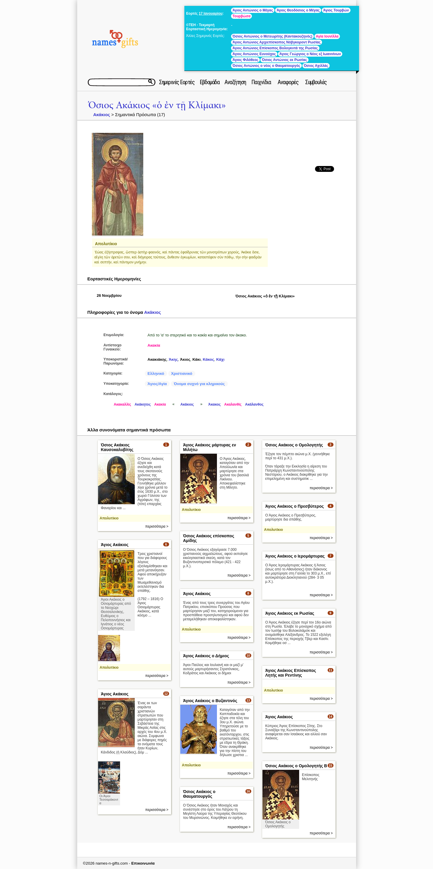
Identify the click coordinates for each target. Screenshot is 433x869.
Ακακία (154, 345)
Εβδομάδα (209, 82)
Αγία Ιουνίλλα (327, 36)
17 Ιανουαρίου (211, 13)
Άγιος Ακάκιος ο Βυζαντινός (210, 700)
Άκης (173, 359)
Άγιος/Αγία (157, 384)
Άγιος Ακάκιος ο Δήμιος (206, 655)
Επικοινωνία (143, 863)
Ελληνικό (156, 373)
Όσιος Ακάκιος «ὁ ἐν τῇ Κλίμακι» (157, 105)
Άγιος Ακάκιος (115, 544)
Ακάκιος (101, 114)
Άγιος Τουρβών (336, 10)
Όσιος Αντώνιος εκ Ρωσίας (284, 60)
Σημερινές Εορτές (176, 82)
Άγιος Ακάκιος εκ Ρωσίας (289, 613)
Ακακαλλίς (122, 404)
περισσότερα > (157, 526)
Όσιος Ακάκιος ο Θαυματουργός (199, 794)
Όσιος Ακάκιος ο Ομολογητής (294, 445)
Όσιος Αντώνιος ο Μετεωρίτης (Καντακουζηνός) (272, 36)
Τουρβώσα (241, 16)
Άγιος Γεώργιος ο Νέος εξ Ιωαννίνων (310, 54)
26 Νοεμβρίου (109, 295)
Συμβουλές (316, 82)
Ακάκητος (142, 404)
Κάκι (197, 359)
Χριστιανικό (181, 373)
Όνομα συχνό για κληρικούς (199, 384)
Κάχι (220, 359)
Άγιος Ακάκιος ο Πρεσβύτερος (294, 506)
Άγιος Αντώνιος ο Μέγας (252, 10)
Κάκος (208, 359)
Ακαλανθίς (233, 404)
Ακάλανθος (254, 404)
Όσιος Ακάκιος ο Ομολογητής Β (296, 765)
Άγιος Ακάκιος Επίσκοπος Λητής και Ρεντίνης (290, 672)
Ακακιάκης (157, 359)
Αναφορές (288, 82)
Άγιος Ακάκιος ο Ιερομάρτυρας (295, 556)
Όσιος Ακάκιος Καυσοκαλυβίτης (117, 447)
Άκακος (214, 404)
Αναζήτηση (235, 82)
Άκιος (185, 359)
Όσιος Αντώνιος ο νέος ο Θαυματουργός (266, 66)
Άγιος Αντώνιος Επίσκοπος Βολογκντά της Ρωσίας (275, 48)
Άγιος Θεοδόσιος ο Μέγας (298, 10)
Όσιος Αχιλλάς (316, 66)
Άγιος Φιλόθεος (245, 60)
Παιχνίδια (261, 82)
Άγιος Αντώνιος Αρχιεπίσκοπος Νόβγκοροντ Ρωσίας (276, 42)
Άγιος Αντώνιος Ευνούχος (254, 54)
